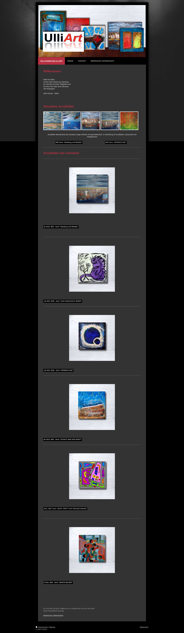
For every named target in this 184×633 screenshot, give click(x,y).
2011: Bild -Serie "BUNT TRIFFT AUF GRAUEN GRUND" (65, 509)
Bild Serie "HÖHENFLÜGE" (115, 142)
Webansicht (144, 627)
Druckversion (42, 627)
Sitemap (52, 627)
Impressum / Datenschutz (53, 615)
